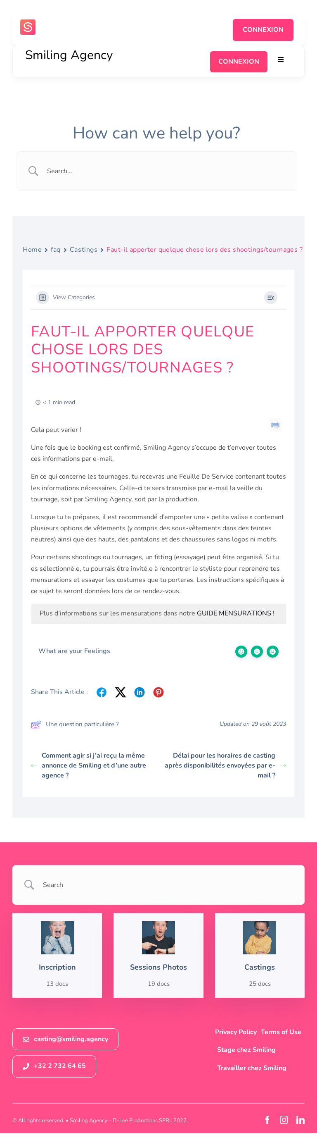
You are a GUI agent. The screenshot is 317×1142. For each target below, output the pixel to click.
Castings (83, 249)
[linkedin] (300, 1120)
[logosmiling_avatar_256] (27, 22)
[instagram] (284, 1120)
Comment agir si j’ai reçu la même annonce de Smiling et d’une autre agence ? (88, 765)
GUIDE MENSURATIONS (234, 613)
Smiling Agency (69, 55)
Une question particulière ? (75, 724)
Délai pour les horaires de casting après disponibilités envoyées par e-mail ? (225, 765)
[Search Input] (167, 171)
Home (32, 249)
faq (56, 249)
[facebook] (267, 1120)
